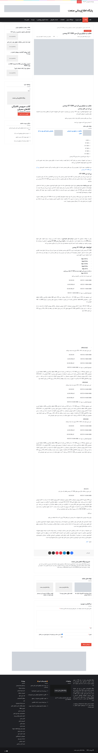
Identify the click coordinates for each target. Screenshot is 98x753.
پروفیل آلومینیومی (21, 698)
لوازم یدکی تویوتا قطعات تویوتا (18, 729)
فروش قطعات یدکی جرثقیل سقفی (18, 706)
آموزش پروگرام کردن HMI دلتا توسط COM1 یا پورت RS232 (19, 65)
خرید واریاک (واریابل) (20, 703)
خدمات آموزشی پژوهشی (43, 20)
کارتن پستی (22, 718)
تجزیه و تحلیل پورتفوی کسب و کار (21, 133)
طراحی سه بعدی (21, 711)
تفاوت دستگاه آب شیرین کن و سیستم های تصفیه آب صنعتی (45, 594)
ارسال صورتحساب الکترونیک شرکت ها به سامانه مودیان (83, 594)
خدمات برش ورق (21, 739)
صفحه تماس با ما (90, 705)
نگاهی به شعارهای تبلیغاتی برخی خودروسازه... (36, 695)
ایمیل (89, 634)
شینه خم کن (22, 726)
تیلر (24, 701)
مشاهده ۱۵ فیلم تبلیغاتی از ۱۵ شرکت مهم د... (37, 706)
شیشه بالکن (22, 723)
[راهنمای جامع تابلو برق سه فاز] (58, 133)
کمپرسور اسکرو (22, 721)
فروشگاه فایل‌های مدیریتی (80, 695)
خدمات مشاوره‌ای (54, 20)
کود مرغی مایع (22, 696)
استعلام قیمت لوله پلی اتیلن (19, 713)
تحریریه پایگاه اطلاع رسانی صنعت (83, 36)
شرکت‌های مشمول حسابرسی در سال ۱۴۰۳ (20, 32)
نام (90, 628)
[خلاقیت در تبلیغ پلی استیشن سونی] (87, 133)
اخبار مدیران (78, 20)
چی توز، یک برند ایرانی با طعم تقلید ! (38, 691)
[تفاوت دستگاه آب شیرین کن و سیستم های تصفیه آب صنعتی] (44, 587)
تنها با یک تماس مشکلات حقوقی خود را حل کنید (18, 42)
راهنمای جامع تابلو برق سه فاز (45, 131)
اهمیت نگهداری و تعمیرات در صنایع (39, 698)
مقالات (85, 20)
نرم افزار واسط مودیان (20, 685)
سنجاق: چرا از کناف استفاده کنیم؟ (22, 68)
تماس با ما (26, 20)
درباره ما (33, 20)
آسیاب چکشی (22, 741)
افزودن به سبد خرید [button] (24, 114)
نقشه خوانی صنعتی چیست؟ (66, 593)
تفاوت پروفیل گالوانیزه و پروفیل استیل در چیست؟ (20, 53)
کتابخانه (62, 20)
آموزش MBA (22, 708)
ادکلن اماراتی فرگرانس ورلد (19, 716)
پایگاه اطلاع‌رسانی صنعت (88, 680)
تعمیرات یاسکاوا (22, 693)
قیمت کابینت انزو (21, 734)
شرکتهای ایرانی (79, 27)
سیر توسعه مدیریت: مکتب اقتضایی (39, 702)
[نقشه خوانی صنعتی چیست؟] (63, 587)
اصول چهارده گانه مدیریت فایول (22, 137)
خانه (91, 20)
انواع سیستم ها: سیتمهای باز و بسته (21, 141)
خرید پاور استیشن (21, 690)
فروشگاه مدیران (70, 20)
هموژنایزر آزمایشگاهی (20, 736)
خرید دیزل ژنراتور (21, 731)
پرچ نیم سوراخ (22, 688)
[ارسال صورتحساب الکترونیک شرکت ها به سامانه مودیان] (83, 587)
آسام (87, 542)
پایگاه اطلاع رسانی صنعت (79, 750)
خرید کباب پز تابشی (21, 744)
